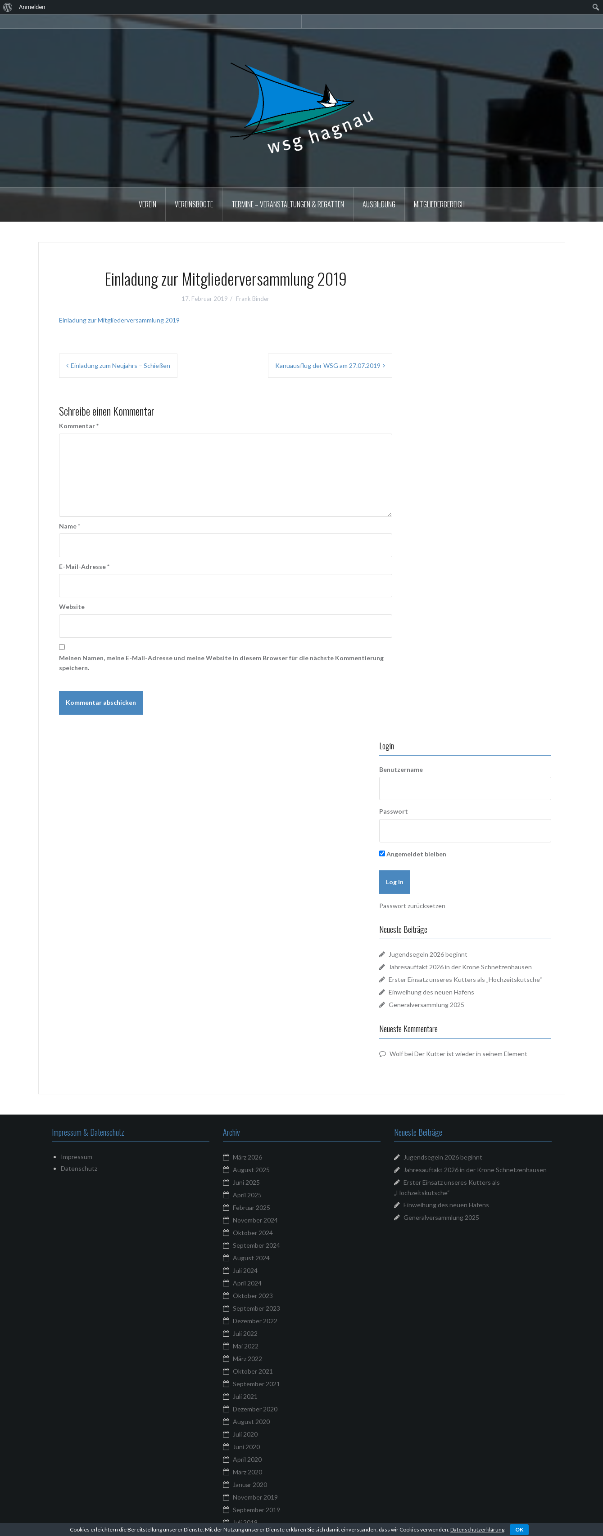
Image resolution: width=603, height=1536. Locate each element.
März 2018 (247, 1304)
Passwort (430, 332)
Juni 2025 (246, 850)
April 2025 (247, 863)
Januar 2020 (250, 1152)
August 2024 (251, 926)
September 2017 (256, 1329)
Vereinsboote (194, 204)
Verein (147, 204)
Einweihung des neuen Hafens (468, 533)
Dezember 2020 (255, 1077)
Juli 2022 (245, 1001)
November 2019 (255, 1165)
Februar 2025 (251, 875)
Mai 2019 (245, 1203)
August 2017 (251, 1341)
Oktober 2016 (253, 1417)
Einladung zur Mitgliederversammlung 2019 (119, 320)
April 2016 (247, 1455)
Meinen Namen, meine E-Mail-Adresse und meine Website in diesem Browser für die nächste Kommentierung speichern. (221, 663)
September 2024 (256, 913)
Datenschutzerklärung (477, 1529)
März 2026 (247, 825)
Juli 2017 (245, 1354)
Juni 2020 (246, 1115)
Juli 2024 (245, 938)
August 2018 (251, 1253)
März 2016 (247, 1467)
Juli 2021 (245, 1064)
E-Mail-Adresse (84, 566)
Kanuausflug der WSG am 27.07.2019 (328, 365)
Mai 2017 (245, 1379)
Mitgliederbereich (439, 204)
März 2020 (247, 1140)
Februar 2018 (251, 1316)
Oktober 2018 (253, 1241)
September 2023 (256, 976)
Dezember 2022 (255, 989)
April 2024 (247, 951)
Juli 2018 (245, 1266)
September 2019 (256, 1178)
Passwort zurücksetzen (449, 427)
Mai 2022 (245, 1014)
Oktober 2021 (253, 1039)
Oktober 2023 (253, 963)
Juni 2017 (246, 1366)
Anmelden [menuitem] (32, 7)
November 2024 (255, 888)
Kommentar (79, 426)
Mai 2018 (245, 1291)
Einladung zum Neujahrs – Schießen (120, 365)
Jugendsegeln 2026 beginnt (465, 475)
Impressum (76, 824)
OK (519, 1529)
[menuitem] (8, 7)
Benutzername (438, 290)
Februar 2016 (251, 1480)
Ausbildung (379, 204)
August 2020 (251, 1089)
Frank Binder (252, 298)
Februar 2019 (251, 1215)
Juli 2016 (245, 1442)
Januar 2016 (250, 1492)
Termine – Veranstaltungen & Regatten (287, 204)
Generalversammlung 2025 (463, 546)
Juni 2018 (246, 1278)
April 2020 (247, 1127)
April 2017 (247, 1392)
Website (72, 606)
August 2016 (251, 1429)
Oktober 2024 (253, 901)
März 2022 (247, 1026)
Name (69, 526)
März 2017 (247, 1404)
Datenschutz (79, 836)
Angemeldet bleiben (449, 375)
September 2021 (256, 1052)
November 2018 (255, 1228)
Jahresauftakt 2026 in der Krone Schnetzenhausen (475, 838)
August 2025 (251, 838)
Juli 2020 (245, 1102)
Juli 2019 (245, 1190)
